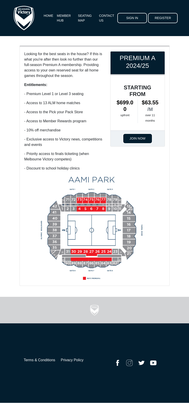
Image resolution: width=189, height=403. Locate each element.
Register (163, 18)
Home (48, 15)
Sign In (132, 18)
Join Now (138, 138)
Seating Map (85, 18)
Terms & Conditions (39, 360)
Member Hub (64, 18)
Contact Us (106, 18)
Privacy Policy (72, 360)
